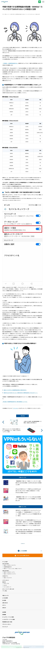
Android (5, 585)
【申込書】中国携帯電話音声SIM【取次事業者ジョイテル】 (14, 401)
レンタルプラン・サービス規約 (8, 619)
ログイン (4, 605)
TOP (3, 14)
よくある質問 (5, 598)
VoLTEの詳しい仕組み (7, 310)
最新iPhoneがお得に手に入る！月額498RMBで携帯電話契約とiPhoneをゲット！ (21, 392)
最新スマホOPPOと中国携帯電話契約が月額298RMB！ (15, 390)
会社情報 (4, 612)
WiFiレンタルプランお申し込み (11, 647)
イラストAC (15, 408)
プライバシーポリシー (6, 624)
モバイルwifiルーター (7, 586)
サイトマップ (5, 626)
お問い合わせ (5, 602)
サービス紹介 (5, 561)
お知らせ (4, 607)
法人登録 (4, 600)
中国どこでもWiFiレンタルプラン (10, 565)
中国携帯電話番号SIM (7, 566)
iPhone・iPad (6, 583)
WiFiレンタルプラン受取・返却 (8, 589)
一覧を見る (22, 416)
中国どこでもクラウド (8, 577)
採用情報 (4, 614)
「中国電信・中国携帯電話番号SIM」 (10, 63)
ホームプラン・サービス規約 (8, 617)
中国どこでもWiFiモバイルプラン (10, 573)
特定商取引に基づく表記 (7, 621)
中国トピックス (7, 14)
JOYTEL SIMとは (5, 580)
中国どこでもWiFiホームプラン (9, 572)
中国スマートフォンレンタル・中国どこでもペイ (13, 568)
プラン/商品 (4, 590)
